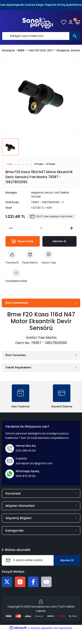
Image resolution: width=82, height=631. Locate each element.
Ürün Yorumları (15, 355)
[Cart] (77, 22)
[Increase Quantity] (71, 228)
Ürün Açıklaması (16, 303)
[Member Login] (70, 22)
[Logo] (37, 22)
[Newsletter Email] (41, 560)
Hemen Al (59, 241)
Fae (9, 164)
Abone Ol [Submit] (66, 560)
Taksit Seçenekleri (18, 367)
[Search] (41, 36)
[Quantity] (41, 228)
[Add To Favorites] (16, 276)
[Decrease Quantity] (10, 228)
